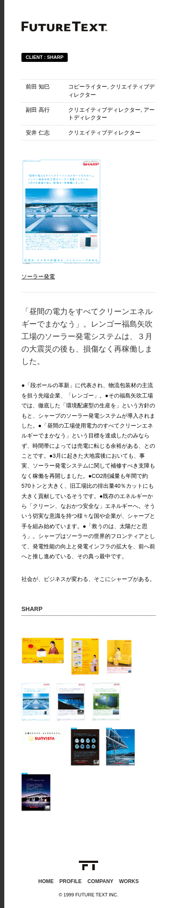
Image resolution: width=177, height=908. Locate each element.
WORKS (129, 881)
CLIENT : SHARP (44, 57)
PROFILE (71, 881)
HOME (46, 881)
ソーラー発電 (38, 276)
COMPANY (100, 881)
